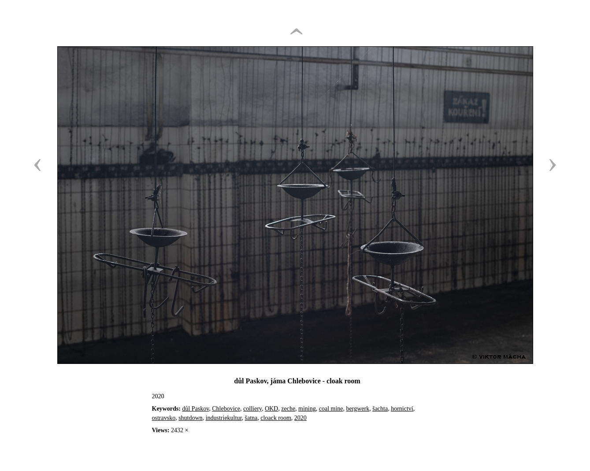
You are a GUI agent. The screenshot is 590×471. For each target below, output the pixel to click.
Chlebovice (226, 408)
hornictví (402, 408)
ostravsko (164, 418)
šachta (380, 408)
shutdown (190, 418)
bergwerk (358, 408)
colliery (252, 408)
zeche (288, 408)
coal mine (331, 408)
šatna (251, 418)
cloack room (275, 418)
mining (307, 408)
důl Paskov (195, 408)
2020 (300, 418)
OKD (271, 408)
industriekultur (224, 418)
